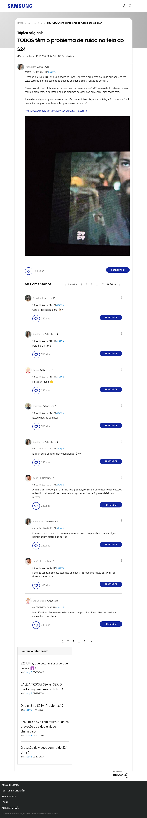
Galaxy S (52, 72)
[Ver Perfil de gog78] (36, 478)
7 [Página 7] (103, 284)
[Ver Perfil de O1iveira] (37, 298)
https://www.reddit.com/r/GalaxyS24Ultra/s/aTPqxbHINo (56, 110)
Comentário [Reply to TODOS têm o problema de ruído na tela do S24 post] (118, 270)
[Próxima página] (113, 284)
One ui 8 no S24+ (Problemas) (41, 706)
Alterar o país (10, 808)
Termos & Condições (14, 790)
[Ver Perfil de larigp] (36, 370)
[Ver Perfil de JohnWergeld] (39, 601)
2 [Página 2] (86, 284)
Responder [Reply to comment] (111, 317)
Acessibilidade (10, 785)
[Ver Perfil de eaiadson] (37, 406)
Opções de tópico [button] (124, 31)
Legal (5, 802)
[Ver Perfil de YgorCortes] (30, 67)
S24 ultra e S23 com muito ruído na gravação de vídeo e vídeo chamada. (45, 726)
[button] (124, 66)
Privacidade (9, 796)
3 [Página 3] (92, 284)
